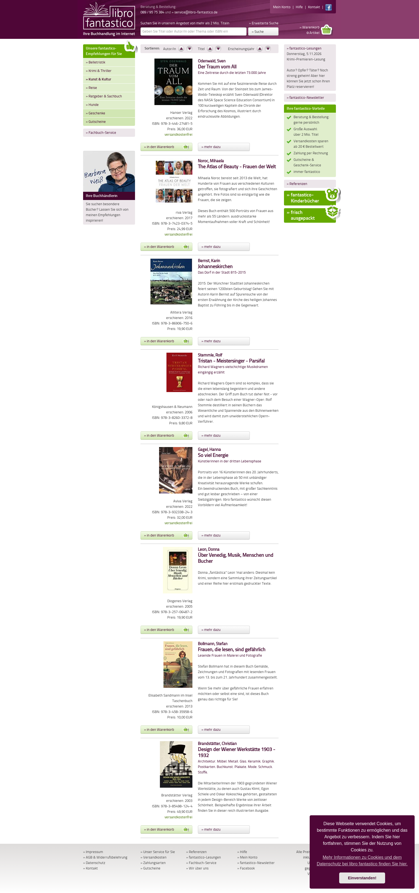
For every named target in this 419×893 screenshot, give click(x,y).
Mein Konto (282, 7)
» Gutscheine (96, 122)
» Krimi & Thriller (99, 71)
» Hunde (92, 105)
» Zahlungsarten (153, 863)
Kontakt (314, 7)
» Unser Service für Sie (157, 852)
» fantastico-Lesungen (304, 48)
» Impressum (93, 852)
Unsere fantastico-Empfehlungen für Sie (110, 50)
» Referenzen (297, 184)
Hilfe (299, 7)
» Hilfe (242, 852)
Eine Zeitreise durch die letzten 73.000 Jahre (232, 67)
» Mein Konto (247, 857)
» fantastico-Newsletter (305, 97)
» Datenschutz (94, 863)
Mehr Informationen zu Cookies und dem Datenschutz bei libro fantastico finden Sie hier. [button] (362, 860)
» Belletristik (95, 62)
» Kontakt (90, 868)
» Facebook (246, 868)
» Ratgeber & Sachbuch (104, 96)
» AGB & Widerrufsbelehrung (105, 857)
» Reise (91, 88)
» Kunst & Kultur (98, 79)
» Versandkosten (153, 857)
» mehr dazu (211, 147)
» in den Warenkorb (166, 147)
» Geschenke (95, 113)
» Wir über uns (197, 868)
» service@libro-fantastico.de (195, 12)
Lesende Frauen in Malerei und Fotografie (231, 649)
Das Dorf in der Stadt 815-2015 (222, 266)
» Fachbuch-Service (101, 133)
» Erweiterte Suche (264, 23)
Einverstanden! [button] (362, 878)
